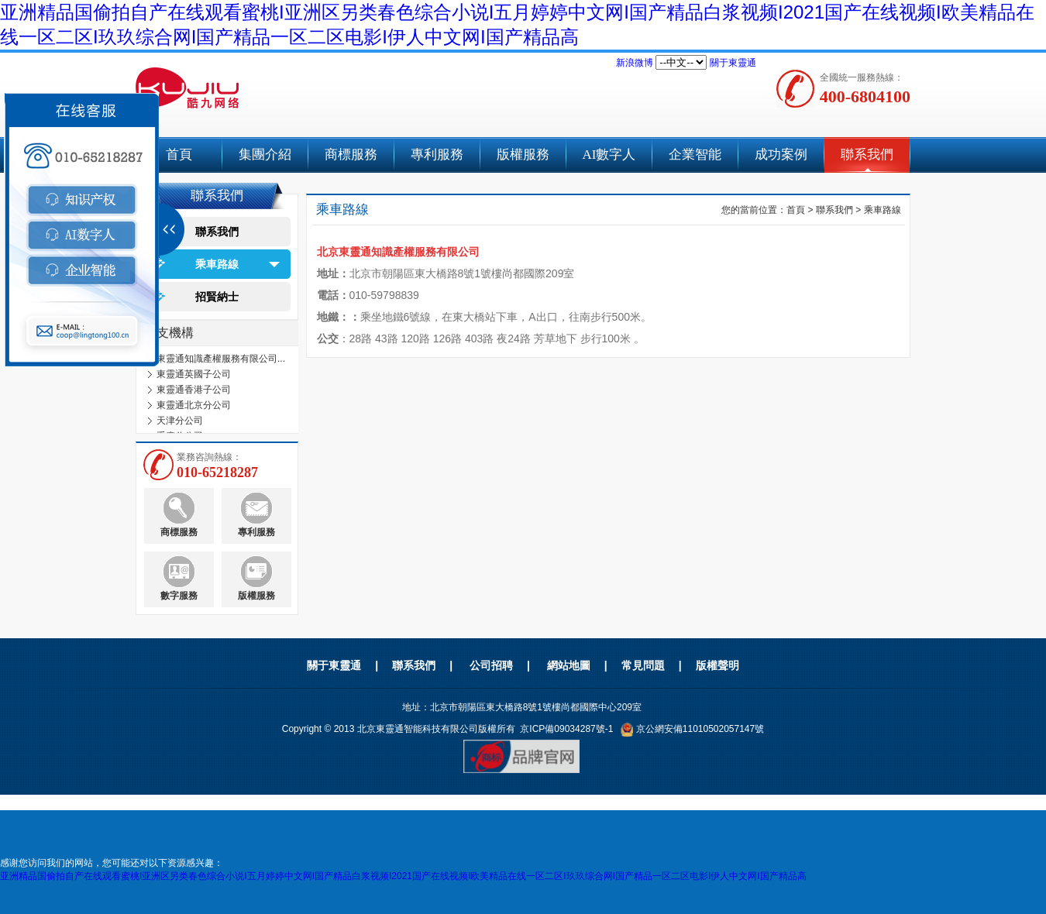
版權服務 (523, 154)
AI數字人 (609, 154)
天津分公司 (180, 420)
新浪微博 (634, 62)
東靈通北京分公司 (194, 405)
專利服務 (437, 154)
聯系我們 (867, 154)
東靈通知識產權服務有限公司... (221, 358)
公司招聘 (491, 665)
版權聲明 (717, 665)
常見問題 (643, 665)
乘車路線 (217, 264)
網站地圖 (568, 665)
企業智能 (695, 154)
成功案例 (781, 154)
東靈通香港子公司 (194, 389)
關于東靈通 (733, 62)
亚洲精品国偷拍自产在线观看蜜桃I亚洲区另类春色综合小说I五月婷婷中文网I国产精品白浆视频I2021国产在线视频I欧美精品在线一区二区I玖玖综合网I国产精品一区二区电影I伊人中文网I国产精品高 (403, 876)
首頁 (795, 209)
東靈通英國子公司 (194, 374)
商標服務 (351, 154)
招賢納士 (217, 296)
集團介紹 (265, 154)
